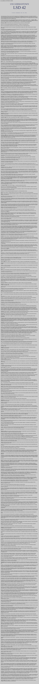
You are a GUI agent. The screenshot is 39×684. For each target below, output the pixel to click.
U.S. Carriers (13, 12)
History (26, 12)
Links (21, 12)
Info (23, 12)
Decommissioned (18, 12)
